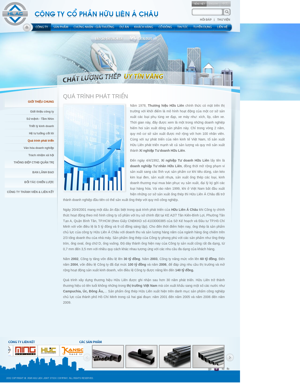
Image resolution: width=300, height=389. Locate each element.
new (183, 29)
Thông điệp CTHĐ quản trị (34, 162)
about (40, 29)
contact (223, 29)
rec (202, 29)
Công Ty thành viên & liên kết (30, 192)
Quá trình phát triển (41, 140)
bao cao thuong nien (110, 39)
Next (230, 357)
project (124, 29)
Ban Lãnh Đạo (43, 172)
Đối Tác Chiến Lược (39, 182)
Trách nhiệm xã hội (41, 155)
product (61, 29)
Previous (87, 357)
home (27, 29)
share (165, 29)
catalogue (143, 39)
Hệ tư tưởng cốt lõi (41, 133)
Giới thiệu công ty (42, 111)
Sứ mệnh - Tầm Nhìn (40, 119)
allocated (94, 29)
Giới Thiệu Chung (41, 101)
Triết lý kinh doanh (41, 126)
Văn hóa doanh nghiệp (39, 148)
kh (144, 29)
